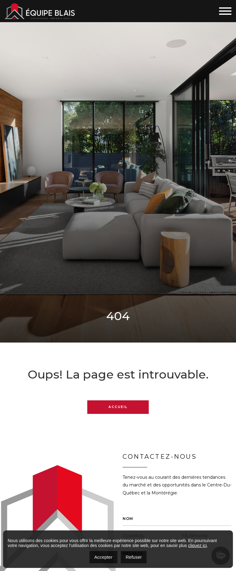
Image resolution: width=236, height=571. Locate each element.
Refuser (134, 557)
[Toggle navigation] (225, 11)
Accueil (118, 407)
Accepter (103, 557)
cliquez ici (197, 545)
